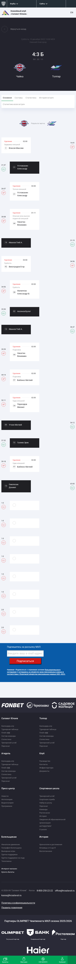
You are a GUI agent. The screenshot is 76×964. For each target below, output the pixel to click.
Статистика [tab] (31, 98)
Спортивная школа (49, 788)
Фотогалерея (6, 799)
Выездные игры (8, 851)
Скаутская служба (47, 799)
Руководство (44, 761)
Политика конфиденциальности (18, 903)
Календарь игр (7, 726)
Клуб (41, 753)
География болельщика (11, 848)
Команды (43, 809)
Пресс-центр (8, 788)
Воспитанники (45, 851)
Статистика (6, 739)
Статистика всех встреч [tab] (14, 104)
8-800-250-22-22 (45, 890)
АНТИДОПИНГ (45, 826)
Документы (44, 771)
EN (71, 12)
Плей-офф (5, 733)
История (43, 816)
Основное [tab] (7, 98)
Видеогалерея (7, 803)
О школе (43, 829)
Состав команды (8, 736)
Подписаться (25, 661)
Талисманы (6, 861)
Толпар (43, 718)
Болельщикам (9, 837)
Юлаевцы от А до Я (47, 848)
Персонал (5, 746)
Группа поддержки (9, 854)
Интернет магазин (9, 869)
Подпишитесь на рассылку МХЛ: (24, 647)
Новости (5, 796)
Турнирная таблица (9, 729)
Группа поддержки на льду (13, 858)
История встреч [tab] (46, 98)
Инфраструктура (46, 768)
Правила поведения (11, 907)
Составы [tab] (19, 98)
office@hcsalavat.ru (65, 890)
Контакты (43, 764)
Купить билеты (7, 872)
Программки (6, 806)
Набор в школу (45, 803)
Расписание (44, 813)
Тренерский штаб (8, 743)
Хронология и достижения (50, 844)
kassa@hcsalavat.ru (11, 895)
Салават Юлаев (9, 718)
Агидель (5, 753)
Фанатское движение (10, 844)
